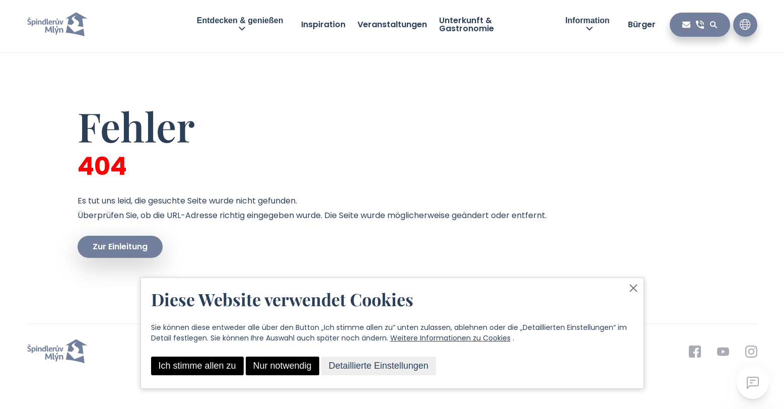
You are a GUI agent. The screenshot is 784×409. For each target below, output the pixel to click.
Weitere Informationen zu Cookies (450, 338)
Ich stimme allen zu (197, 366)
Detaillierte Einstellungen (379, 366)
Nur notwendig (282, 366)
